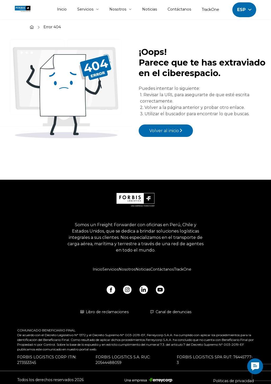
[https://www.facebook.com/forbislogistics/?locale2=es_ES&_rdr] (111, 290)
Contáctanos (179, 9)
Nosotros (120, 9)
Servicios (88, 9)
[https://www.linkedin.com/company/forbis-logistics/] (143, 290)
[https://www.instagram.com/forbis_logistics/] (127, 290)
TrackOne (210, 9)
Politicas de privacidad (233, 380)
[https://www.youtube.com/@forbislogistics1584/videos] (160, 290)
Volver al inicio (165, 130)
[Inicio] (32, 27)
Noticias (149, 9)
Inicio (62, 9)
